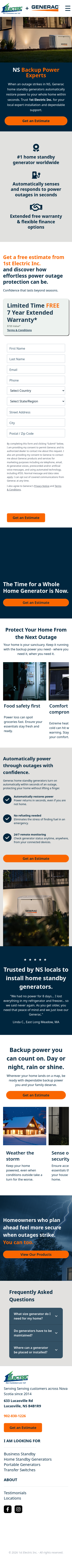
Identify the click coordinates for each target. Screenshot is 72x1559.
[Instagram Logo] (18, 1509)
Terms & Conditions (19, 330)
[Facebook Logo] (8, 1509)
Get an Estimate (36, 120)
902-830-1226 (15, 1416)
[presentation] (36, 501)
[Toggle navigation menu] (68, 8)
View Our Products (36, 1254)
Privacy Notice (41, 486)
